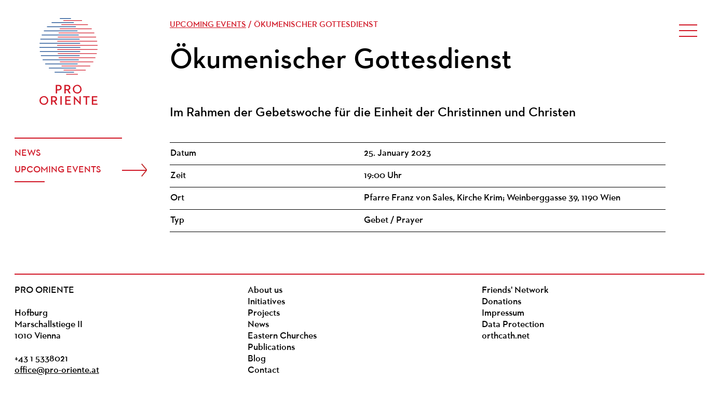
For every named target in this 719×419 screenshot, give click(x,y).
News (28, 153)
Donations (501, 302)
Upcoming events (58, 170)
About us (265, 290)
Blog (257, 359)
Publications (271, 348)
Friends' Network (515, 290)
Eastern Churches (282, 336)
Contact (263, 370)
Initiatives (266, 302)
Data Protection (513, 325)
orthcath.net (506, 336)
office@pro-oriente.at (57, 370)
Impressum (503, 313)
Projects (264, 313)
